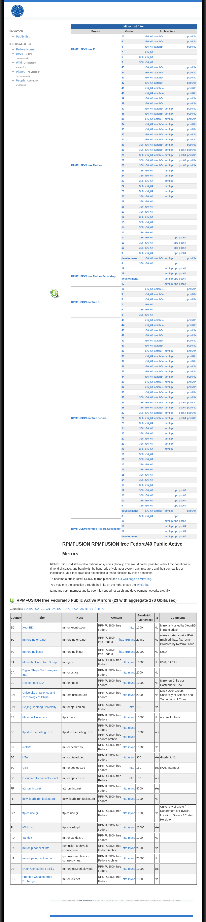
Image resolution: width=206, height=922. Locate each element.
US (82, 608)
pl (99, 608)
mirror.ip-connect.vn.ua (37, 858)
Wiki (19, 62)
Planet (20, 71)
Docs (19, 53)
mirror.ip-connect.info (35, 848)
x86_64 (149, 36)
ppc (176, 237)
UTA (25, 757)
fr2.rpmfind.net (31, 788)
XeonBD (27, 627)
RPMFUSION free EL (83, 49)
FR (65, 608)
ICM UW (27, 827)
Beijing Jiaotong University (39, 707)
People (20, 80)
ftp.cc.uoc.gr (30, 813)
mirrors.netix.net (32, 651)
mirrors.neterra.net (34, 639)
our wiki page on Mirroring (134, 579)
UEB (25, 767)
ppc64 (182, 149)
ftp (126, 639)
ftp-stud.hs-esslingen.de (37, 732)
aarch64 (159, 36)
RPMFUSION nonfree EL (86, 302)
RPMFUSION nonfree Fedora (89, 418)
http (131, 627)
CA (37, 608)
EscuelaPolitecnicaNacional (40, 778)
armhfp (169, 108)
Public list (23, 36)
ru (103, 608)
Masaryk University (34, 717)
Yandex (27, 837)
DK (54, 608)
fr (96, 608)
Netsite (26, 747)
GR (70, 608)
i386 (141, 56)
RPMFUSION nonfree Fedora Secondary (96, 528)
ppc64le (191, 36)
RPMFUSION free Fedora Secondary (93, 276)
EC (59, 608)
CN (48, 608)
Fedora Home (25, 49)
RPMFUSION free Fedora (86, 165)
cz (86, 608)
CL (42, 608)
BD (26, 608)
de (91, 608)
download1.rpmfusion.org (38, 798)
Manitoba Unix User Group (39, 662)
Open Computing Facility (38, 868)
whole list (142, 584)
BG (31, 608)
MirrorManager (85, 900)
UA (76, 608)
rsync (131, 639)
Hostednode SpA (33, 682)
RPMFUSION (21, 11)
